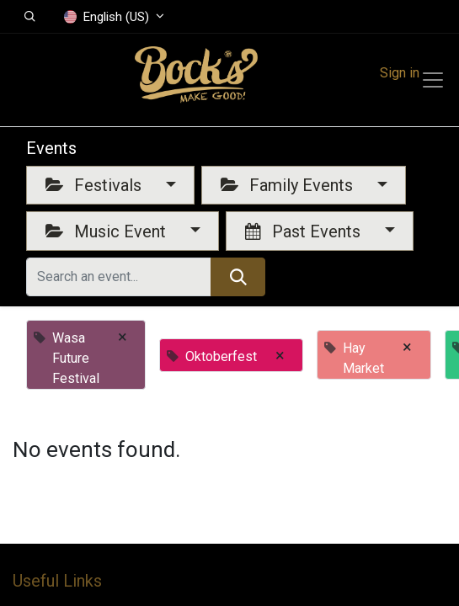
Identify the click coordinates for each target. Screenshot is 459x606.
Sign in (399, 73)
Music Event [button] (107, 231)
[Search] (238, 277)
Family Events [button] (289, 185)
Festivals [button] (95, 185)
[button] (30, 17)
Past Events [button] (305, 231)
